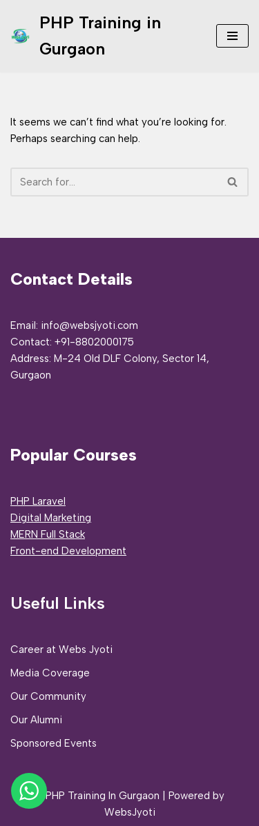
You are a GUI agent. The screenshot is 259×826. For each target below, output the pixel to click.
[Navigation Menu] (232, 36)
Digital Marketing (50, 518)
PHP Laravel (38, 501)
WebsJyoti (129, 812)
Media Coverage (50, 673)
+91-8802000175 (94, 342)
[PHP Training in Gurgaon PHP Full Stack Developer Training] (102, 36)
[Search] (114, 182)
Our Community (48, 696)
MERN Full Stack (47, 534)
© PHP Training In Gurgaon (97, 795)
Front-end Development (68, 551)
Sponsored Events (53, 743)
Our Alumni (36, 720)
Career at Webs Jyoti (61, 649)
